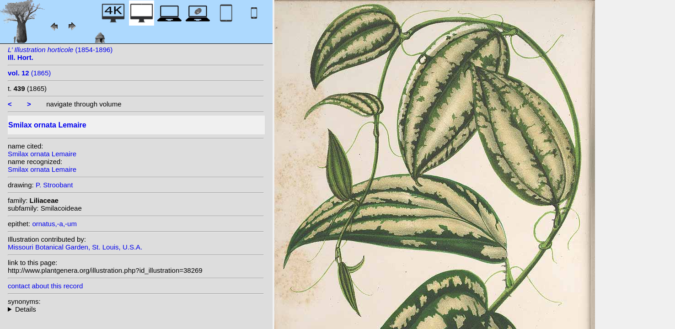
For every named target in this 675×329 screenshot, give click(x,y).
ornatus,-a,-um (54, 224)
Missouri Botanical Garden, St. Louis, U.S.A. (75, 247)
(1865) (29, 73)
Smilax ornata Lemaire (42, 154)
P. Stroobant (54, 185)
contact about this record (45, 286)
